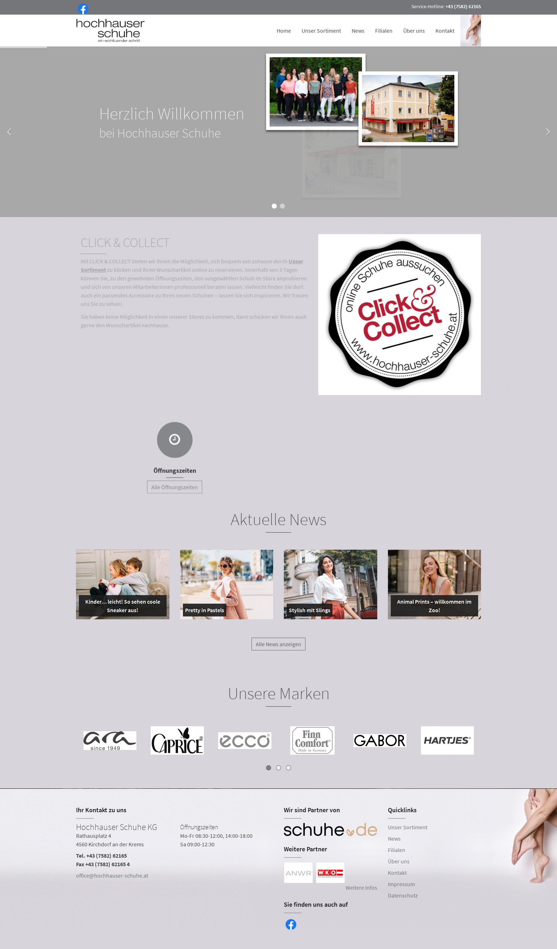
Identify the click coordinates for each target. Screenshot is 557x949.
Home (284, 30)
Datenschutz (403, 895)
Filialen (384, 30)
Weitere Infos (361, 887)
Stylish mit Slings (309, 611)
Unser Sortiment (321, 30)
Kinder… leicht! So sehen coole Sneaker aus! (121, 607)
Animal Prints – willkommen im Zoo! (433, 607)
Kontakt (445, 30)
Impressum (401, 884)
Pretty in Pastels (204, 611)
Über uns (414, 30)
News (358, 30)
